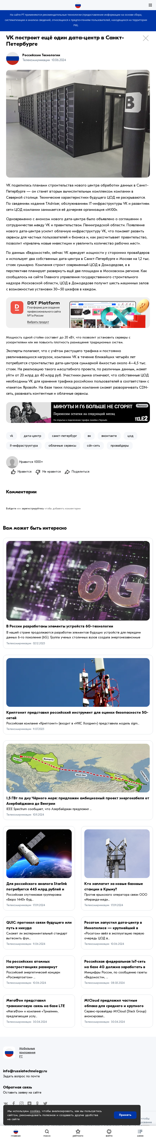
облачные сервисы (62, 445)
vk (11, 436)
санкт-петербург (64, 436)
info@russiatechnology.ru (25, 1071)
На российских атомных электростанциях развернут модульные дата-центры (31, 967)
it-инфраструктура (24, 445)
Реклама (142, 405)
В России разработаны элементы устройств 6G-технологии (59, 627)
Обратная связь (17, 1088)
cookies (35, 1111)
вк (89, 436)
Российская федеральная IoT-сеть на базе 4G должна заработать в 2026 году (114, 967)
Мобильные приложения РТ (27, 1053)
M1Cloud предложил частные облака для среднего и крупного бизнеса (114, 1006)
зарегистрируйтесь (33, 508)
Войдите (11, 508)
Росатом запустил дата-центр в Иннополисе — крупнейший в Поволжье (113, 928)
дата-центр (32, 436)
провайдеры (120, 445)
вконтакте (109, 436)
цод (130, 436)
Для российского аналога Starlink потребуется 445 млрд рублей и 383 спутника (36, 889)
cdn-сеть (93, 445)
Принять (125, 1115)
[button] (140, 1132)
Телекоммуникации (18, 643)
